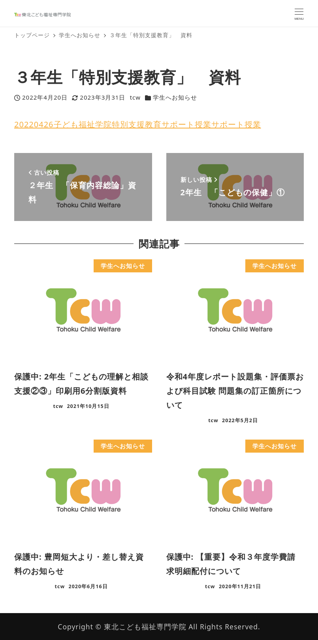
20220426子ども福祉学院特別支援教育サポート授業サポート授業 (137, 124)
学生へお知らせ (175, 97)
